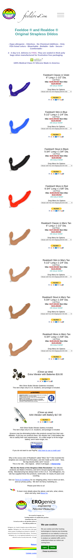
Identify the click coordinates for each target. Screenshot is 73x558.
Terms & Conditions (22, 480)
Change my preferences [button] (50, 551)
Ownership (56, 464)
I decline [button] (52, 547)
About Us (44, 493)
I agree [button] (45, 547)
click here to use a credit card (49, 450)
